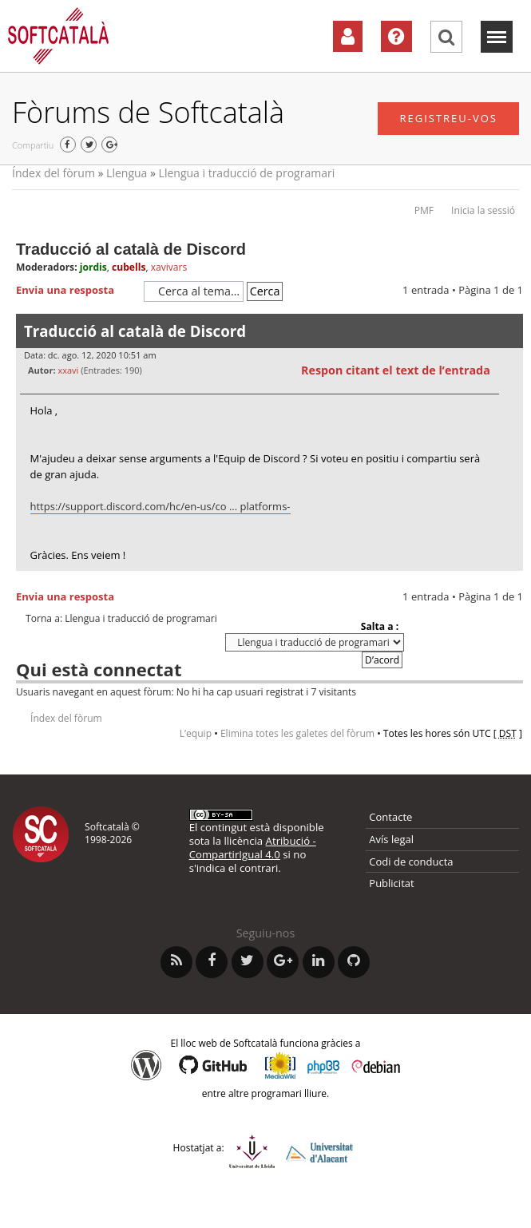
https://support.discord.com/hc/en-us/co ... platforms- (160, 506)
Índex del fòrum (53, 172)
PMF (424, 210)
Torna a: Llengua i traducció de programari (121, 618)
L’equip (196, 733)
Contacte (390, 817)
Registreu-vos (448, 118)
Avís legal (391, 839)
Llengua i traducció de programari (247, 172)
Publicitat (391, 883)
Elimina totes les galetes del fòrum (297, 733)
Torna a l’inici (510, 580)
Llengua (126, 172)
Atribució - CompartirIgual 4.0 (252, 848)
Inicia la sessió (483, 210)
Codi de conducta (411, 861)
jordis (93, 267)
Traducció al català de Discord (131, 249)
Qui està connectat (98, 669)
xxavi (67, 370)
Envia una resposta (76, 291)
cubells (128, 267)
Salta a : (379, 626)
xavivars (169, 267)
